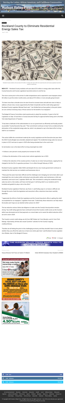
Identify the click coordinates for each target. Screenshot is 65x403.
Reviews (39, 394)
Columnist (24, 392)
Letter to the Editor (13, 394)
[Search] (62, 15)
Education (31, 392)
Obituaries (56, 392)
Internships (11, 396)
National (41, 396)
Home (3, 20)
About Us (45, 394)
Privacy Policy (18, 396)
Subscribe (34, 396)
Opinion (4, 394)
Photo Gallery (48, 396)
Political (33, 394)
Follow (60, 378)
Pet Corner (22, 394)
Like (61, 374)
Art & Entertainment (9, 392)
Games (55, 396)
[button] (3, 15)
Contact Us (58, 394)
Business (9, 20)
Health (37, 392)
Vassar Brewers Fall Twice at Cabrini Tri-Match (16, 253)
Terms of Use (27, 396)
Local (42, 392)
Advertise (51, 394)
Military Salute (48, 392)
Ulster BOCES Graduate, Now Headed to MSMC (49, 253)
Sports (28, 394)
